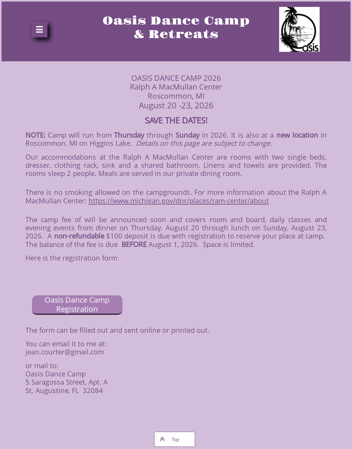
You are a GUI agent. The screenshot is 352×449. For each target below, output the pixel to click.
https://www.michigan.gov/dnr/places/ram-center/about (179, 200)
